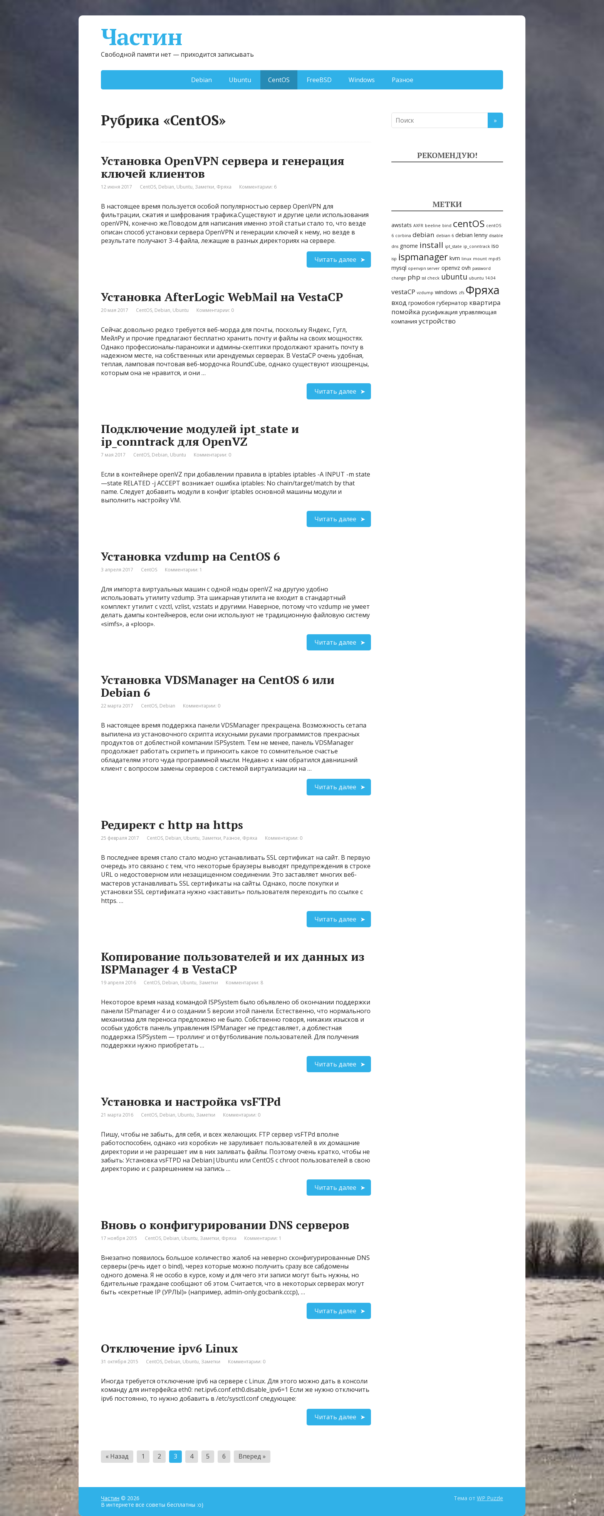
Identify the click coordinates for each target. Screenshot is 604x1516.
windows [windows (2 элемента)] (446, 292)
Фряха (224, 187)
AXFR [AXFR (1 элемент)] (418, 225)
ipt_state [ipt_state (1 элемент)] (453, 246)
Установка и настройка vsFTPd (191, 1101)
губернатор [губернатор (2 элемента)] (452, 303)
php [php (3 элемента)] (414, 277)
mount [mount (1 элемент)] (480, 258)
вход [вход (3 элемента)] (399, 302)
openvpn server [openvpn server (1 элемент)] (424, 268)
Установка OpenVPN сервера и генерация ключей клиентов (222, 167)
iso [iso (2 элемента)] (495, 245)
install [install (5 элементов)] (431, 244)
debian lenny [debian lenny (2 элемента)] (471, 235)
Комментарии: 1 (183, 569)
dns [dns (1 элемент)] (394, 246)
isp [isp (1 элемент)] (394, 258)
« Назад (117, 1456)
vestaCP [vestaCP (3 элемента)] (403, 291)
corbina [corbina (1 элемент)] (403, 235)
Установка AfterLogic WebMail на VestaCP (222, 297)
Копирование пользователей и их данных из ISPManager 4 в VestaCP (232, 963)
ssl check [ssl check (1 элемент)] (431, 278)
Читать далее (335, 259)
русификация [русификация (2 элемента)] (440, 312)
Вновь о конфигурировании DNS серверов (225, 1225)
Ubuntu (240, 80)
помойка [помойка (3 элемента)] (405, 311)
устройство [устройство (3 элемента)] (437, 321)
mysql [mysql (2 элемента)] (398, 267)
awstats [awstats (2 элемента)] (401, 225)
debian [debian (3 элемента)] (424, 234)
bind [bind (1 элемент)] (446, 225)
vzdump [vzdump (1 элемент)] (425, 292)
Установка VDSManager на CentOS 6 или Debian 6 (217, 686)
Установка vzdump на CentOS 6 (190, 556)
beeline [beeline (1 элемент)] (433, 225)
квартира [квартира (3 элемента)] (485, 302)
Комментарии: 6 (258, 187)
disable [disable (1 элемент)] (496, 235)
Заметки (204, 187)
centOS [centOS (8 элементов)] (469, 223)
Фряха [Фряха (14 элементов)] (483, 290)
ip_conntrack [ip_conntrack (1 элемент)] (476, 246)
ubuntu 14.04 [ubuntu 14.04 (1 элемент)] (482, 278)
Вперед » (252, 1456)
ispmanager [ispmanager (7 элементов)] (423, 257)
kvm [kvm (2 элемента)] (455, 258)
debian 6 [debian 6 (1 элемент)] (445, 235)
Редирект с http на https (172, 824)
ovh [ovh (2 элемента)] (466, 267)
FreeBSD (319, 80)
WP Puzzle (490, 1498)
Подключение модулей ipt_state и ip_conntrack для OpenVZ (200, 435)
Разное (402, 80)
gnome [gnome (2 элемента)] (409, 245)
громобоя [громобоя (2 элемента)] (421, 303)
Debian (201, 80)
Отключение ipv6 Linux (169, 1348)
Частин (141, 36)
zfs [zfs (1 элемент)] (461, 292)
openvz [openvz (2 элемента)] (450, 267)
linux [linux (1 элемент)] (466, 258)
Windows (362, 80)
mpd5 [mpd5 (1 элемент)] (494, 258)
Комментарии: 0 (215, 310)
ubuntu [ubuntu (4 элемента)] (454, 277)
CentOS (148, 187)
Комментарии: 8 (244, 982)
